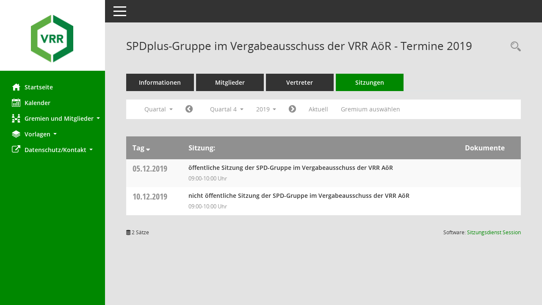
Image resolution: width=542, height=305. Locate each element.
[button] (53, 118)
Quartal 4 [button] (227, 109)
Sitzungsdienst (494, 232)
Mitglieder (231, 82)
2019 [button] (267, 109)
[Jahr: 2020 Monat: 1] (294, 109)
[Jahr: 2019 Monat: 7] (190, 109)
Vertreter (301, 82)
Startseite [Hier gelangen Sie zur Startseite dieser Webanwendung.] (33, 87)
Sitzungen (370, 82)
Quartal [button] (159, 109)
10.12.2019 (150, 196)
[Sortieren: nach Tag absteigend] (149, 147)
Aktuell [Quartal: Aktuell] (319, 109)
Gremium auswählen (371, 109)
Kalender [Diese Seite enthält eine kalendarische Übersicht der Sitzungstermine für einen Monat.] (32, 102)
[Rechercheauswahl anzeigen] (513, 47)
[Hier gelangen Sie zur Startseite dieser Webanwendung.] (53, 38)
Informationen (161, 82)
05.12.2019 (150, 168)
